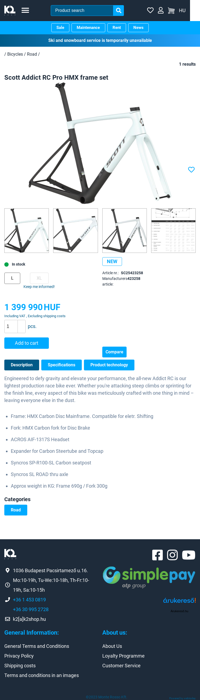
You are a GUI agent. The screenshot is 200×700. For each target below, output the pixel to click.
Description (22, 364)
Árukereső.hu (179, 611)
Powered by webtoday (182, 698)
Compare (114, 351)
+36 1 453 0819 (29, 599)
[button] (21, 323)
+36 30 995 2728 (31, 609)
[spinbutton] (16, 326)
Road (16, 509)
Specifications (61, 364)
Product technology (109, 364)
